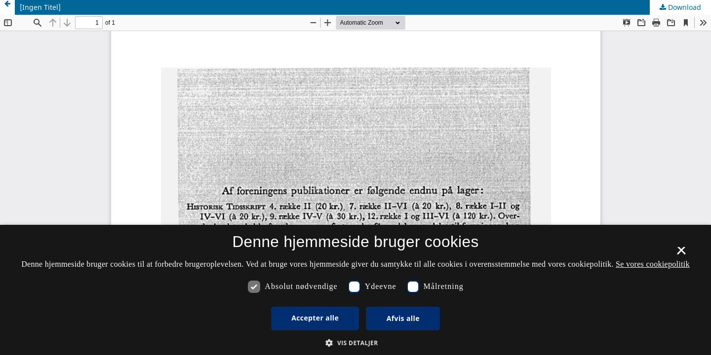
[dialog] (355, 290)
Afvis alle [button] (403, 318)
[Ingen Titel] (40, 7)
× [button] (681, 254)
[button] (355, 343)
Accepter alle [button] (315, 317)
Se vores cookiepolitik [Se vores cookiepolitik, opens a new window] (653, 264)
